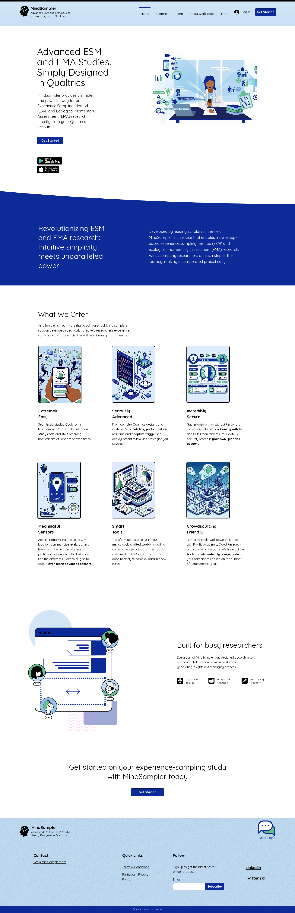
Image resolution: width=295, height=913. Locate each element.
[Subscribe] (214, 886)
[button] (266, 828)
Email (176, 879)
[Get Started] (265, 12)
